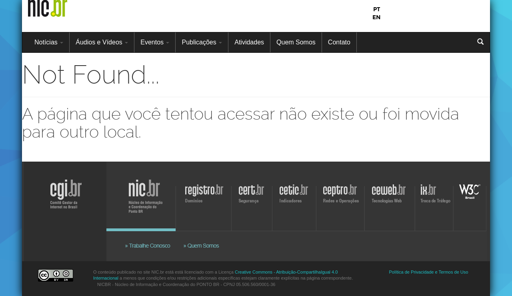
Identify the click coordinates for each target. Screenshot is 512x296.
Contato (339, 42)
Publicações (202, 42)
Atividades (249, 42)
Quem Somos (296, 42)
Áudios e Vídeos (102, 42)
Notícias (48, 42)
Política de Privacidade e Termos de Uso (428, 272)
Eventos (154, 42)
